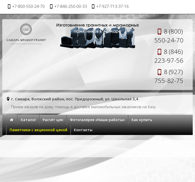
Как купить (142, 119)
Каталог (28, 119)
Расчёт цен (53, 119)
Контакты (83, 129)
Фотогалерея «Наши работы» (97, 119)
